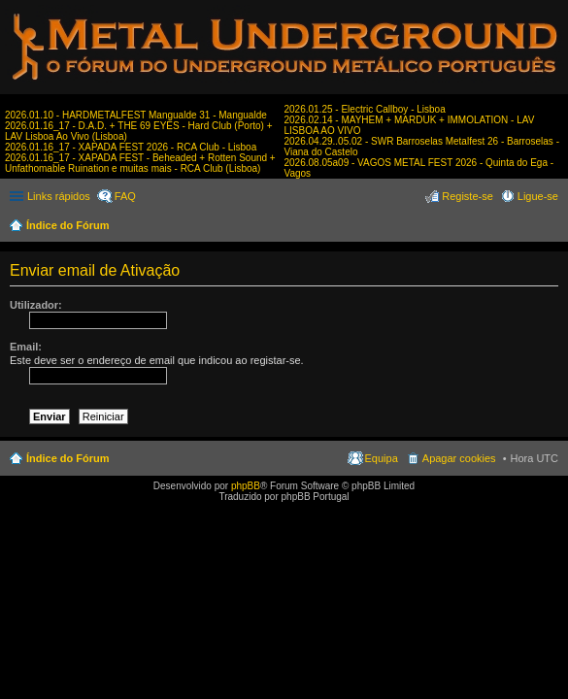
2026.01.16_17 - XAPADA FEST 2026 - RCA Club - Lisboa (130, 147)
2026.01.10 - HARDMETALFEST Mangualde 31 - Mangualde (136, 115)
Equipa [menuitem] (381, 458)
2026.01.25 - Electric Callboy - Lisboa (365, 109)
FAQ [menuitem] (125, 196)
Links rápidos (58, 196)
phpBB (245, 486)
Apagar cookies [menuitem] (459, 458)
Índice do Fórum (68, 225)
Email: (26, 346)
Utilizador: (36, 305)
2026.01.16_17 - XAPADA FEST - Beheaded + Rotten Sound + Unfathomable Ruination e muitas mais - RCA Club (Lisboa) (140, 163)
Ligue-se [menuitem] (538, 196)
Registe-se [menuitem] (467, 196)
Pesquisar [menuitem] (551, 227)
